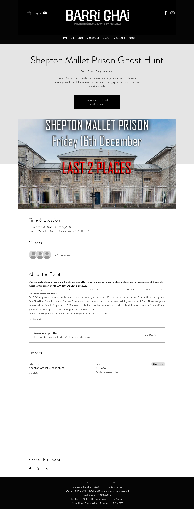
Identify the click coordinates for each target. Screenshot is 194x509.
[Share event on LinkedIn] (46, 468)
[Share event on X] (38, 468)
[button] (29, 13)
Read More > (35, 319)
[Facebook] (165, 13)
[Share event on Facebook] (30, 468)
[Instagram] (172, 13)
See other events (97, 104)
